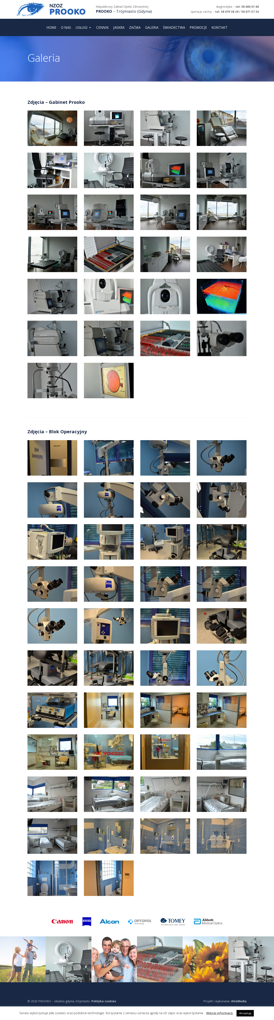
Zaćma (135, 28)
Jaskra (119, 28)
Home (51, 28)
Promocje (198, 28)
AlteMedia (239, 1001)
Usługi (81, 28)
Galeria (151, 28)
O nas (66, 28)
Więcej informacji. (219, 1013)
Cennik (102, 28)
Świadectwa (174, 28)
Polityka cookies (103, 1001)
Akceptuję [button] (245, 1013)
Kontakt (220, 28)
